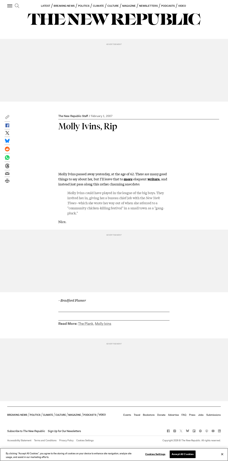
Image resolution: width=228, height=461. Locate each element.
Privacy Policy (66, 440)
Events (127, 414)
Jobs (201, 414)
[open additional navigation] (10, 5)
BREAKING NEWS (64, 5)
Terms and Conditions (45, 440)
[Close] (222, 454)
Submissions (213, 414)
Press (192, 414)
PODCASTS (168, 5)
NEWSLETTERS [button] (148, 5)
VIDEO (182, 5)
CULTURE (113, 5)
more (128, 179)
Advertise (173, 414)
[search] (17, 6)
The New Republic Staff (73, 116)
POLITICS (84, 5)
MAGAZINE (129, 5)
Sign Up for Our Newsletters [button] (64, 431)
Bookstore (148, 414)
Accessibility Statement (19, 440)
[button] (7, 118)
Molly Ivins (103, 323)
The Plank (85, 323)
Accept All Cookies (183, 454)
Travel (137, 414)
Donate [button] (161, 414)
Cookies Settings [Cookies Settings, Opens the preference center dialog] (155, 454)
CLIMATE (98, 5)
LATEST (45, 5)
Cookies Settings (85, 440)
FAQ (183, 414)
